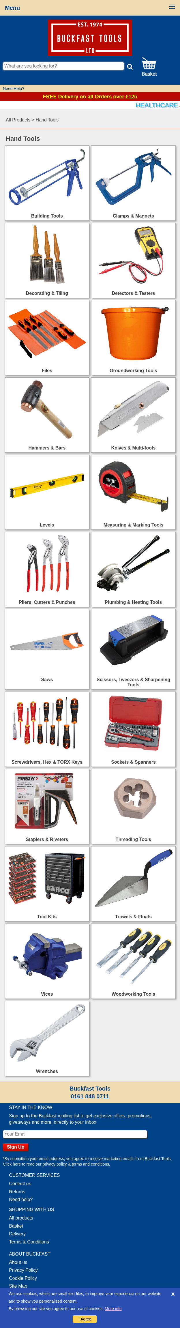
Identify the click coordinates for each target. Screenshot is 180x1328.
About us (18, 1262)
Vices (47, 994)
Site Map (18, 1286)
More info (113, 1308)
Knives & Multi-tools (133, 447)
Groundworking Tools (133, 370)
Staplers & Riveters (47, 839)
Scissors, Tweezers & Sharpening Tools (133, 682)
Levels (47, 524)
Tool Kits (47, 916)
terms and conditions (90, 1164)
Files (47, 370)
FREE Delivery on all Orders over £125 (90, 97)
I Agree (84, 1319)
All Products (18, 119)
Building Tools (47, 215)
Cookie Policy (23, 1278)
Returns (17, 1191)
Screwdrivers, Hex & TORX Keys (47, 762)
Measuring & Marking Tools (134, 524)
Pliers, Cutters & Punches (47, 602)
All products (21, 1217)
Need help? (21, 1199)
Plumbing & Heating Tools (133, 602)
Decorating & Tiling (47, 293)
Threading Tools (133, 839)
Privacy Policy (23, 1270)
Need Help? (13, 88)
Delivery (17, 1233)
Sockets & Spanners (133, 762)
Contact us (20, 1183)
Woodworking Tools (133, 994)
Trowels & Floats (133, 916)
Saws (47, 679)
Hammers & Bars (46, 447)
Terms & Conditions (29, 1241)
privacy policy (55, 1164)
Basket (16, 1226)
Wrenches (47, 1071)
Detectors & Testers (133, 293)
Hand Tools (47, 119)
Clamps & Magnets (133, 215)
